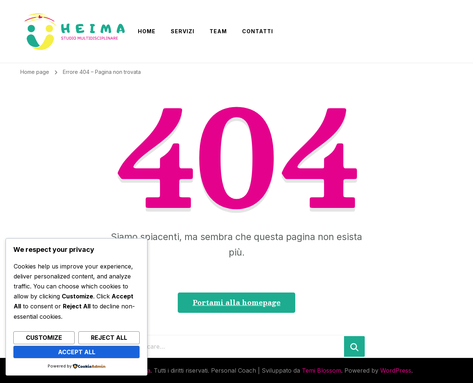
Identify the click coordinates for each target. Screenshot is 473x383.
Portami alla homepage (236, 302)
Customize (44, 337)
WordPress (395, 370)
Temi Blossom (321, 370)
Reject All (109, 337)
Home (147, 31)
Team (218, 31)
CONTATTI (257, 31)
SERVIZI (182, 31)
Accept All (76, 352)
